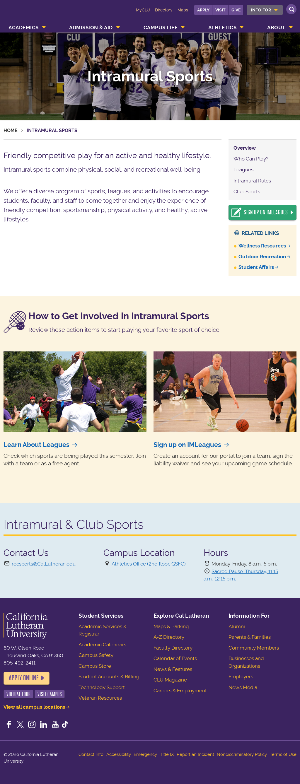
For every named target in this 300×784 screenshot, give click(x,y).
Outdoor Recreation (262, 256)
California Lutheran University (28, 14)
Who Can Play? (250, 159)
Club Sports (246, 191)
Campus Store (95, 666)
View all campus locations (34, 707)
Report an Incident (195, 754)
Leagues (243, 169)
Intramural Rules (252, 181)
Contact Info (91, 754)
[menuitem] (265, 10)
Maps (183, 10)
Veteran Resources (100, 698)
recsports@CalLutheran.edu (44, 564)
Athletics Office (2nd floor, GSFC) (149, 564)
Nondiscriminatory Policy (242, 754)
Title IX (167, 754)
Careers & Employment (180, 691)
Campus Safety (96, 655)
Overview (244, 148)
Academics (23, 27)
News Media (243, 687)
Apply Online (24, 678)
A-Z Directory (169, 637)
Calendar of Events (175, 658)
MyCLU (143, 10)
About (276, 27)
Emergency (145, 754)
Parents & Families (250, 637)
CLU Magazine (170, 680)
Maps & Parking (171, 626)
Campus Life (161, 27)
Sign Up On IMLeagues (266, 212)
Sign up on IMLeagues (187, 445)
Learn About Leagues (36, 445)
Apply (203, 10)
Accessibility (118, 754)
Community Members (254, 648)
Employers (241, 676)
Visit (220, 10)
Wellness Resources (262, 246)
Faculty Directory (173, 648)
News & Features (173, 669)
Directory (164, 10)
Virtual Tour (18, 694)
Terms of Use (283, 754)
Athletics (222, 27)
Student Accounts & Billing (109, 676)
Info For (261, 10)
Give (236, 10)
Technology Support (102, 687)
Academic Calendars (102, 645)
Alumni (237, 626)
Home (11, 130)
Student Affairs (256, 267)
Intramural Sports (150, 76)
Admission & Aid (91, 27)
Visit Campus (50, 694)
